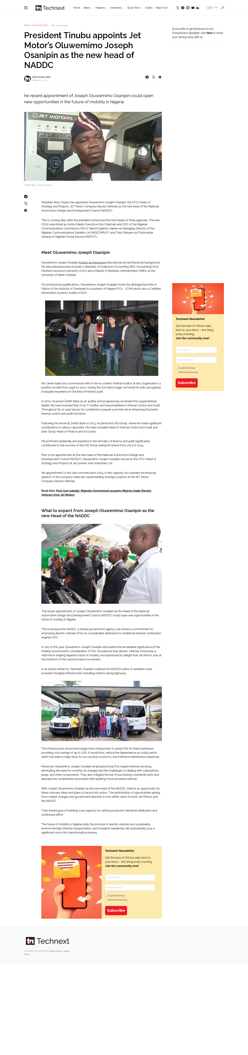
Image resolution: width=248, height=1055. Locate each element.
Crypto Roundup (115, 895)
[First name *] (130, 877)
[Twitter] (177, 7)
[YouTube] (192, 7)
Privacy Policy (55, 951)
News (27, 25)
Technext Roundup (116, 899)
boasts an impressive (92, 262)
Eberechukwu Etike (41, 77)
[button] (26, 7)
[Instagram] (187, 7)
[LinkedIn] (197, 7)
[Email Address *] (130, 887)
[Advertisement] (198, 103)
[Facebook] (182, 7)
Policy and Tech (39, 25)
